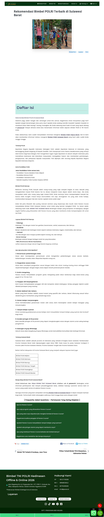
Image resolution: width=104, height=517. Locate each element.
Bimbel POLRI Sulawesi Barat (58, 137)
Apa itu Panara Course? (24, 405)
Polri (87, 52)
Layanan (81, 52)
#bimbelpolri (24, 443)
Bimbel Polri (72, 52)
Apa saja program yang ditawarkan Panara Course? (34, 409)
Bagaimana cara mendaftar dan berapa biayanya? (34, 436)
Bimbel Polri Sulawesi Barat (39, 208)
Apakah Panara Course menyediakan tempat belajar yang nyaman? (39, 423)
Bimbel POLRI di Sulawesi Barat (59, 393)
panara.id (20, 128)
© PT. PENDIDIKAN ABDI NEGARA (52, 510)
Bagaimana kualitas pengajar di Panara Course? (33, 418)
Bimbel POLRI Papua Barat (70, 135)
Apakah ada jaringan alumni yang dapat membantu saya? (36, 427)
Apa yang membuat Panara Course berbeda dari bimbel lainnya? (38, 432)
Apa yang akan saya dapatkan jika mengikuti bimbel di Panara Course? (40, 414)
